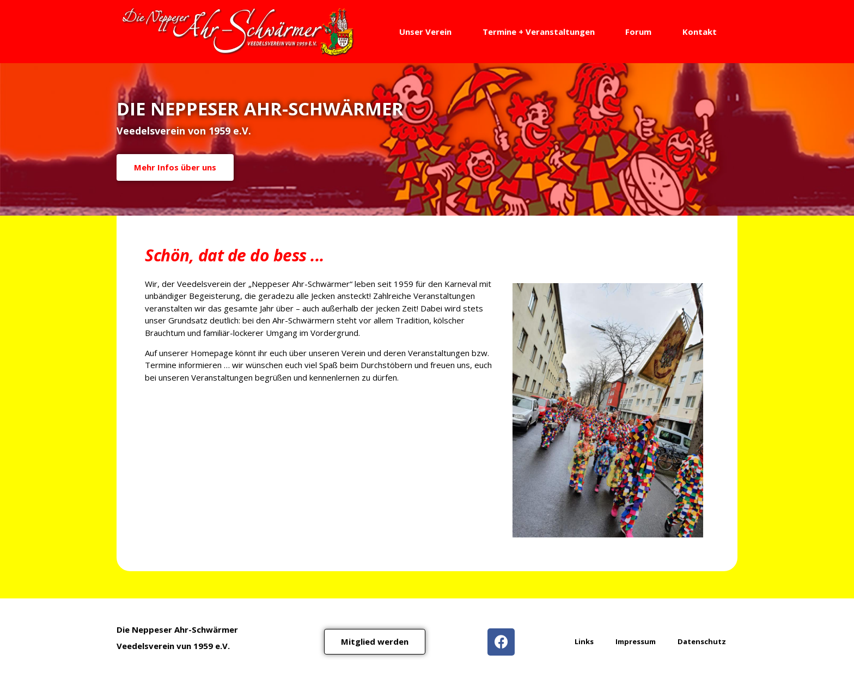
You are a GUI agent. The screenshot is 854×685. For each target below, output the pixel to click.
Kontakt (699, 31)
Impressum (635, 641)
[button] (374, 642)
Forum (638, 31)
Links (584, 641)
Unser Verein (425, 31)
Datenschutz (702, 641)
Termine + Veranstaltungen (539, 31)
